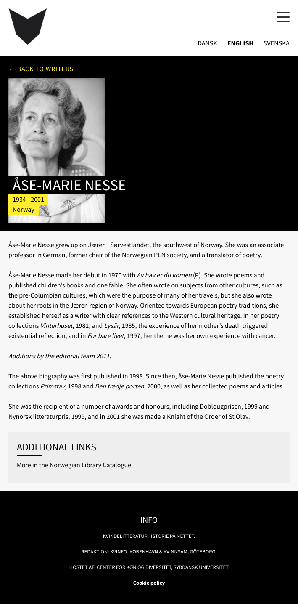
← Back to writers (41, 69)
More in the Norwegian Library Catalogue (74, 465)
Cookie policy (149, 583)
